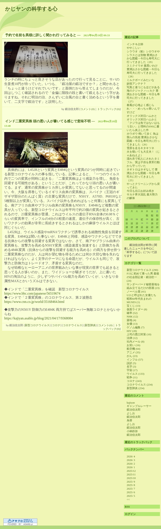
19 (132, 227)
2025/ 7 (131, 488)
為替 (129, 420)
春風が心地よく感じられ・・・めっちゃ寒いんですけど (143, 108)
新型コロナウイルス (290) (142, 269)
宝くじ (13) (133, 305)
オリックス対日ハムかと (142, 115)
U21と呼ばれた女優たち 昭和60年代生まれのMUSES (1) (143, 299)
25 (127, 231)
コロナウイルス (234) (140, 384)
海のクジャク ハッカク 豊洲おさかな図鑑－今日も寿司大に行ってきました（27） (143, 96)
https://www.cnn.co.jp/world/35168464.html (34, 301)
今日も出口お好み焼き (140, 190)
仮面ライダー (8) (137, 309)
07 (142, 219)
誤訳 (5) (131, 363)
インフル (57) (135, 359)
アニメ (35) (133, 352)
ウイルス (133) (135, 373)
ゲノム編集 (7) (135, 327)
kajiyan (131, 402)
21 (142, 227)
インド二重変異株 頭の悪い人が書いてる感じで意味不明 (48, 121)
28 (142, 231)
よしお (131, 413)
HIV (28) (132, 331)
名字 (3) (131, 366)
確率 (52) (132, 313)
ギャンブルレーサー (139, 406)
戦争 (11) (132, 377)
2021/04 (142, 205)
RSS (127, 506)
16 (152, 223)
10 (157, 219)
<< (135, 205)
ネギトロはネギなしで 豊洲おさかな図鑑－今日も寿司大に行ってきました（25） (143, 175)
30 (152, 231)
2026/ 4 (131, 456)
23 (152, 227)
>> (148, 205)
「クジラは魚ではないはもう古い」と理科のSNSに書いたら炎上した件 (143, 126)
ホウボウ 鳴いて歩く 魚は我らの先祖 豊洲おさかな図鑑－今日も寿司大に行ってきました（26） (143, 139)
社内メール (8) (135, 341)
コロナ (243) (134, 381)
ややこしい (133, 47)
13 (137, 223)
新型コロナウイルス (37, 325)
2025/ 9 (131, 481)
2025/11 (131, 474)
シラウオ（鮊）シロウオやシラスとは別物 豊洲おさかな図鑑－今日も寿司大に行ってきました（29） (143, 57)
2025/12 (131, 470)
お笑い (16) (133, 345)
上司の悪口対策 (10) (139, 334)
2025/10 (131, 478)
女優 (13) (132, 323)
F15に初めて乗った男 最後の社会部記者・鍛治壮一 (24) (143, 277)
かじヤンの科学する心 (31, 9)
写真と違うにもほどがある (143, 87)
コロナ (56, 325)
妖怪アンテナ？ (136, 83)
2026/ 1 (131, 467)
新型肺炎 (90, 325)
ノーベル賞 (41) (136, 291)
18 (127, 227)
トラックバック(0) (108, 109)
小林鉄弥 (132, 431)
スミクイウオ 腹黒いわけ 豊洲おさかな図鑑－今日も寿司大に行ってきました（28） (143, 71)
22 (147, 227)
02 (152, 215)
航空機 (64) (133, 348)
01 (147, 215)
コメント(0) (87, 109)
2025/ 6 (131, 492)
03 (157, 215)
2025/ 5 (131, 495)
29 (147, 231)
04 (127, 219)
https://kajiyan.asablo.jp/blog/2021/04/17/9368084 (38, 318)
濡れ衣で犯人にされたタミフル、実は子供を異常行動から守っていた (143, 162)
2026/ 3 (131, 460)
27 (137, 231)
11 (127, 223)
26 (132, 231)
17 (157, 223)
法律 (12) (132, 338)
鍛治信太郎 (133, 409)
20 (137, 227)
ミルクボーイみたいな (140, 80)
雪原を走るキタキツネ (140, 148)
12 (132, 223)
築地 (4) (131, 320)
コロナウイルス (72, 325)
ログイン (130, 514)
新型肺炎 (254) (135, 388)
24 (157, 227)
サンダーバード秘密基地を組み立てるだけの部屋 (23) (143, 286)
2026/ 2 (131, 463)
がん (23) (132, 356)
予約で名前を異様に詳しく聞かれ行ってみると (40, 35)
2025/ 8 (131, 485)
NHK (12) (132, 316)
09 (152, 219)
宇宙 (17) (132, 370)
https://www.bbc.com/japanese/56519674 (32, 293)
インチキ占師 (135, 44)
